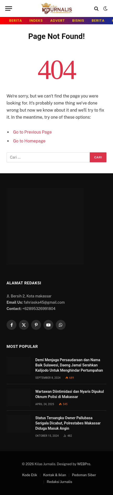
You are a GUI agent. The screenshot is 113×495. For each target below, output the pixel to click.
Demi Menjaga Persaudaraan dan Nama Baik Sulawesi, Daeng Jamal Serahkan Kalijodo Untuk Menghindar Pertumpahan (69, 365)
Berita (15, 20)
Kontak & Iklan (54, 475)
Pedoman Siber (84, 475)
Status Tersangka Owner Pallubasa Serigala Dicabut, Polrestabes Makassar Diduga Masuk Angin (68, 423)
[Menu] (8, 8)
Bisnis (78, 20)
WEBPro (83, 464)
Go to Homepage (29, 141)
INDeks (36, 20)
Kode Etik (29, 475)
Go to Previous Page (32, 132)
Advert (57, 20)
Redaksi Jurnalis (59, 482)
